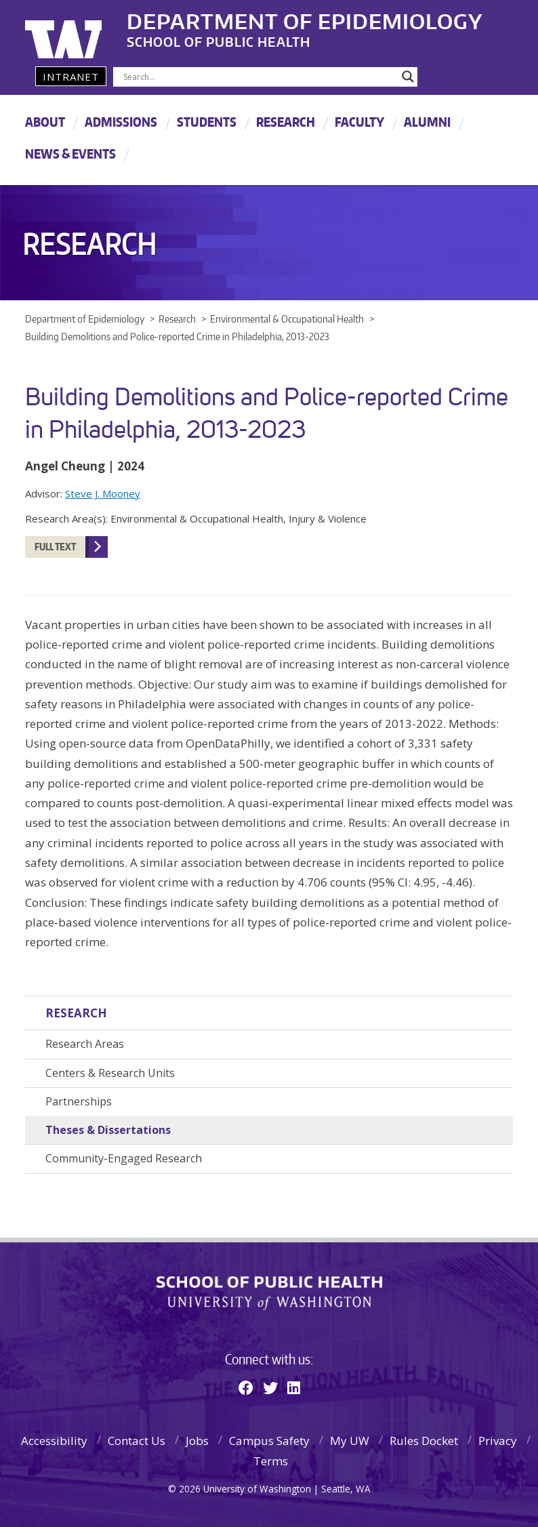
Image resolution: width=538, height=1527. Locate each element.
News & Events (70, 153)
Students (206, 121)
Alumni (427, 121)
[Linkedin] (293, 1387)
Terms (270, 1461)
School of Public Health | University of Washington (269, 1293)
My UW (349, 1440)
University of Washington (80, 30)
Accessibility (54, 1440)
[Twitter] (270, 1387)
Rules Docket (424, 1440)
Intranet (71, 76)
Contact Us (136, 1440)
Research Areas (84, 1043)
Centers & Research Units (110, 1072)
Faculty (359, 121)
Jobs (197, 1440)
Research (285, 121)
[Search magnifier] (407, 76)
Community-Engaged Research (123, 1158)
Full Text (55, 546)
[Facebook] (246, 1387)
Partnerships (78, 1101)
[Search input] (259, 76)
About (45, 121)
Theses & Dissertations (108, 1129)
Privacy (497, 1440)
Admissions (121, 121)
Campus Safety (269, 1440)
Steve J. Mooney (102, 493)
